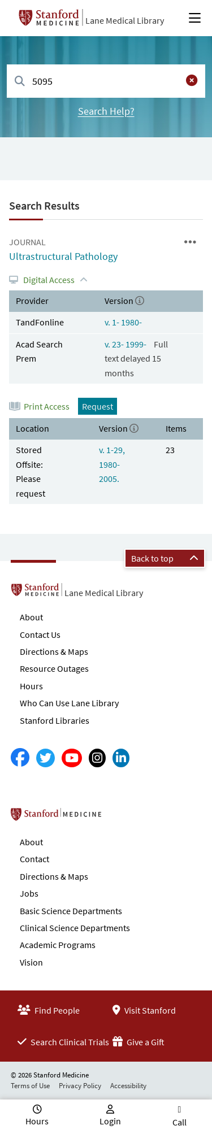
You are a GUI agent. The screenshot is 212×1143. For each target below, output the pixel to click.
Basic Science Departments (71, 910)
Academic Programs (58, 944)
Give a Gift (139, 1042)
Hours (31, 686)
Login (110, 1121)
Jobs (29, 893)
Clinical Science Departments (75, 927)
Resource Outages (54, 668)
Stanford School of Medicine (121, 817)
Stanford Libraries (54, 720)
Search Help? (106, 111)
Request (97, 406)
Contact (34, 858)
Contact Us (40, 634)
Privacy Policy (80, 1085)
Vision (31, 962)
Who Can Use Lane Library (69, 703)
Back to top (164, 558)
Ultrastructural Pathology (63, 256)
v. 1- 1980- (123, 322)
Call (179, 1122)
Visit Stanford (144, 1010)
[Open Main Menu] (195, 18)
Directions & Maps (54, 651)
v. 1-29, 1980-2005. (112, 464)
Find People (49, 1010)
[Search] (20, 82)
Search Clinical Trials (63, 1042)
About (31, 617)
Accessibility (128, 1085)
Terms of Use (30, 1085)
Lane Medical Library (124, 20)
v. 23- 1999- (126, 344)
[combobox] (106, 81)
